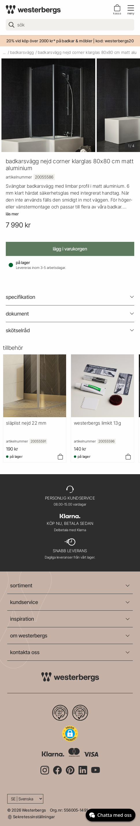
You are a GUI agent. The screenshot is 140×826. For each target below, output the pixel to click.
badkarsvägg (22, 52)
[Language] (25, 799)
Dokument (17, 314)
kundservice (24, 602)
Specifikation (20, 297)
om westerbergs (28, 636)
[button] (70, 733)
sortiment (21, 585)
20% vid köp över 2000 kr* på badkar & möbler (49, 40)
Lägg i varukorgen (70, 249)
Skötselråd (18, 330)
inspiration (22, 619)
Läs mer (12, 214)
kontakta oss (25, 652)
